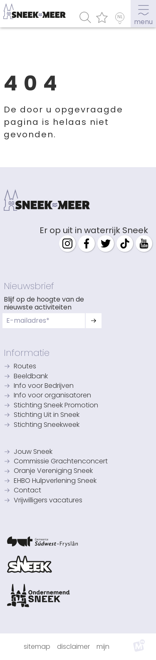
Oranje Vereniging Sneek (53, 471)
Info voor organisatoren (52, 396)
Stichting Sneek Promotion (56, 406)
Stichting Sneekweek (46, 425)
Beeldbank (31, 377)
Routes (25, 367)
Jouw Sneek (33, 452)
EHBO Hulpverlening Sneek (55, 481)
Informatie (27, 352)
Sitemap (37, 646)
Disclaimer (73, 646)
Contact (27, 491)
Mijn (103, 646)
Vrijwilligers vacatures (48, 501)
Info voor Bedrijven (44, 386)
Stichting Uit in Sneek (46, 415)
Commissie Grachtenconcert (61, 462)
